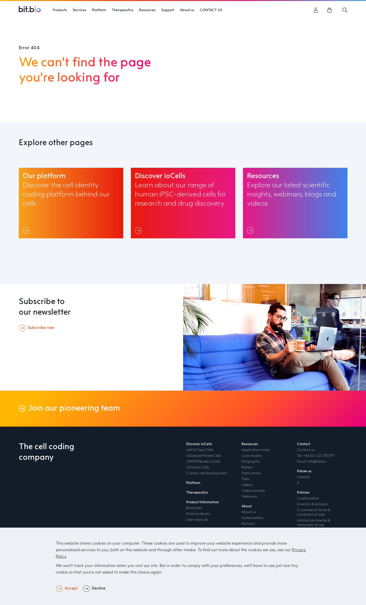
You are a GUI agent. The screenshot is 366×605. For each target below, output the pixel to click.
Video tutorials (253, 491)
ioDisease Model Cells (203, 456)
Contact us (306, 450)
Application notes (255, 450)
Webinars (249, 496)
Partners (248, 524)
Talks (245, 479)
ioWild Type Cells (199, 450)
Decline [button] (99, 588)
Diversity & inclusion (312, 504)
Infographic (250, 461)
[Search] (344, 10)
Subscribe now (41, 328)
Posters (247, 467)
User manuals (197, 520)
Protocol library (198, 514)
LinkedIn (303, 477)
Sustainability (252, 518)
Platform (99, 10)
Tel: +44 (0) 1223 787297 (316, 456)
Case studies (251, 456)
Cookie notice (308, 498)
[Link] (27, 230)
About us (248, 512)
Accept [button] (71, 588)
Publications (251, 473)
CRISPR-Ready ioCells (203, 461)
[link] (330, 10)
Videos (247, 485)
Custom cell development (206, 473)
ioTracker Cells (197, 467)
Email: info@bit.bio (311, 461)
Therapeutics (197, 492)
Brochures (194, 508)
